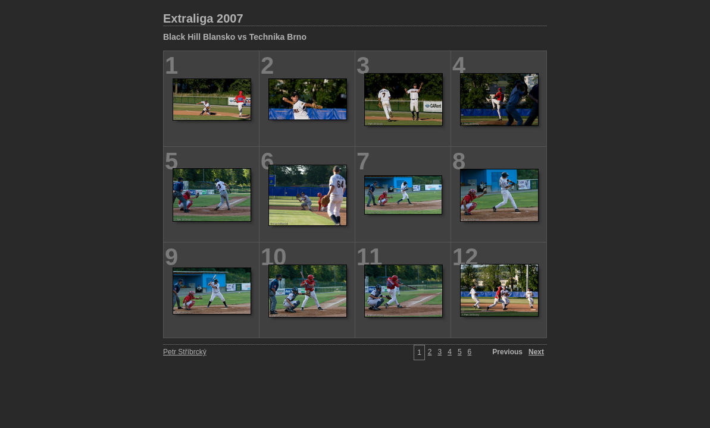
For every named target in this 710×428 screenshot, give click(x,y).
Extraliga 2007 (203, 18)
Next (536, 352)
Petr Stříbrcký (185, 352)
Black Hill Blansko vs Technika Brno (234, 37)
